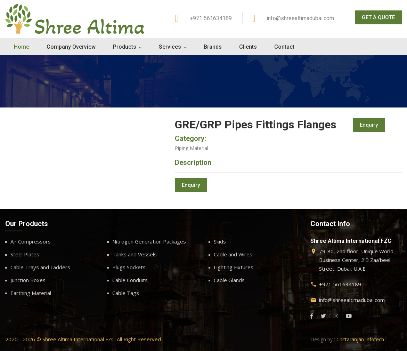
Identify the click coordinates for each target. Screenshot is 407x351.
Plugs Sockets (129, 267)
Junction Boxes (28, 280)
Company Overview (71, 46)
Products (124, 46)
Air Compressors (30, 241)
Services (170, 46)
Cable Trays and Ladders (40, 267)
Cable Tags (125, 292)
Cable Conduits (130, 280)
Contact (284, 46)
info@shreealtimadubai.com (300, 18)
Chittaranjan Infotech (360, 339)
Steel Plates (24, 254)
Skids (220, 241)
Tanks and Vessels (134, 254)
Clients (248, 46)
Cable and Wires (233, 254)
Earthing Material (30, 292)
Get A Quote (378, 17)
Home (21, 46)
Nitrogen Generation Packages (149, 241)
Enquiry (369, 125)
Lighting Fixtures (233, 267)
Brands (213, 46)
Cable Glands (229, 280)
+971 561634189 (211, 18)
